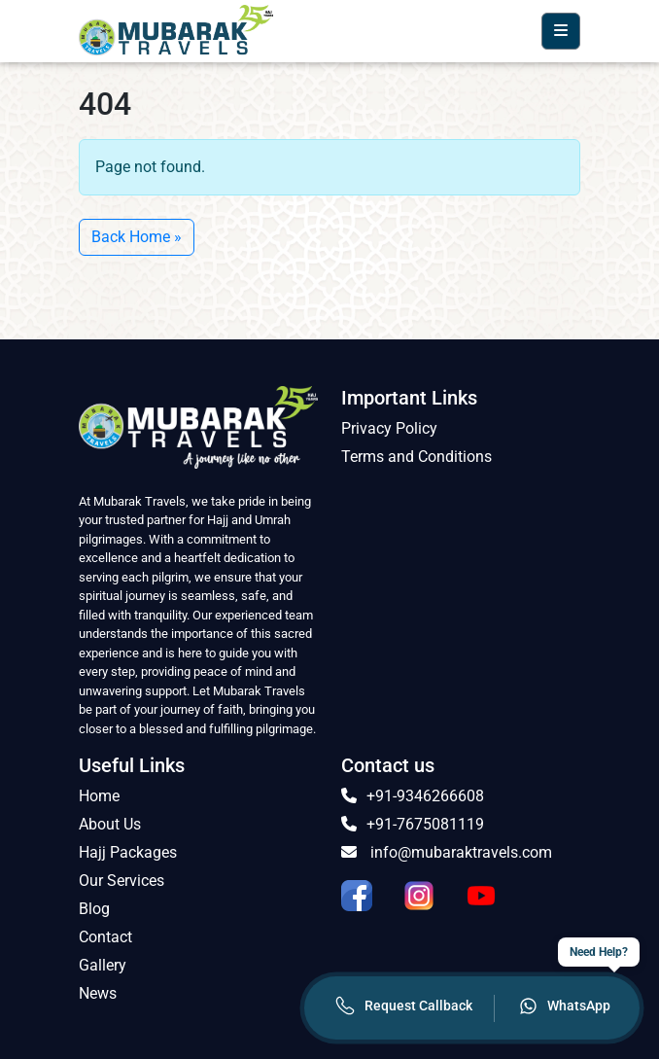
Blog (94, 909)
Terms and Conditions (416, 456)
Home (99, 796)
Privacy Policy (389, 428)
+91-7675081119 (412, 824)
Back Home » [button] (136, 237)
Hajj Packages (128, 852)
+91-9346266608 (412, 796)
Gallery (102, 965)
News (98, 993)
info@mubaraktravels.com (446, 852)
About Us (110, 824)
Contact (105, 937)
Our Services (121, 880)
